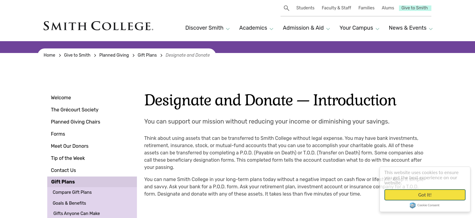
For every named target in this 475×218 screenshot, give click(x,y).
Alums (388, 8)
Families (366, 8)
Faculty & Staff (336, 8)
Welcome (61, 98)
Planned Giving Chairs (75, 122)
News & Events (408, 28)
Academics (253, 28)
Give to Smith (414, 8)
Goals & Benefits (69, 203)
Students (305, 8)
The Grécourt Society (74, 110)
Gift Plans (63, 182)
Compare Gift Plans (72, 192)
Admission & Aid (303, 28)
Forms (58, 134)
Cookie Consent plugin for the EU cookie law (428, 206)
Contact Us (63, 170)
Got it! (428, 195)
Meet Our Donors (69, 146)
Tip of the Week (68, 158)
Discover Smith (204, 28)
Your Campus (356, 28)
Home (49, 55)
